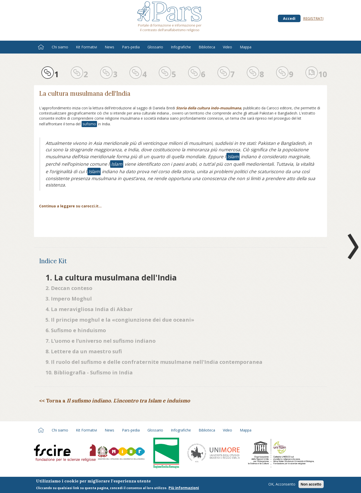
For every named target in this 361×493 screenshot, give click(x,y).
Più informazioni (184, 488)
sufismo (89, 123)
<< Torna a (114, 400)
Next (352, 246)
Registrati (313, 18)
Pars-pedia (131, 47)
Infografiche (181, 47)
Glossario (155, 47)
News (109, 47)
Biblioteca (207, 47)
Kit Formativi (86, 47)
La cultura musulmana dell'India (84, 94)
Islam (233, 156)
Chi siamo (60, 47)
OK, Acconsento (281, 485)
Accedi (289, 18)
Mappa (245, 47)
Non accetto (311, 485)
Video (227, 47)
